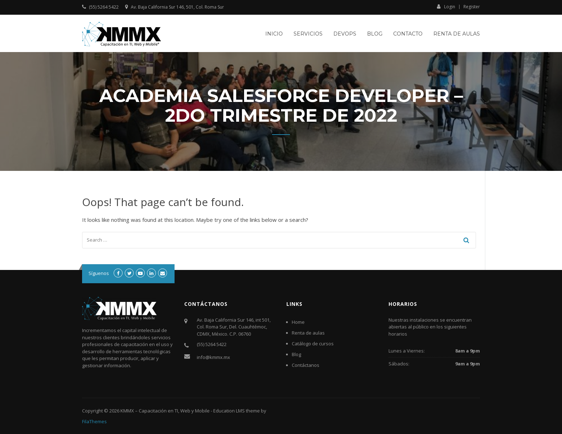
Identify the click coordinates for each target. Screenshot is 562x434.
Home (298, 322)
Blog (374, 34)
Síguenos (99, 273)
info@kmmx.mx (213, 357)
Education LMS (229, 410)
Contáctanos (305, 365)
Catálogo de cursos (313, 343)
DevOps (344, 34)
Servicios (308, 34)
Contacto (408, 34)
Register (471, 7)
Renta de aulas (456, 34)
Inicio (274, 34)
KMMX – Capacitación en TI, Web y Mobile (165, 410)
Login (446, 6)
